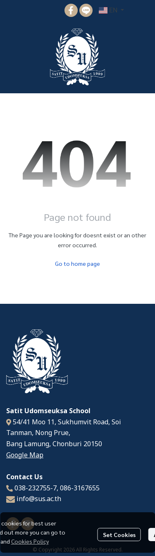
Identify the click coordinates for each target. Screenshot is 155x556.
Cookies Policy (30, 541)
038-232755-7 (35, 488)
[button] (111, 10)
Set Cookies (119, 534)
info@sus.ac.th (39, 499)
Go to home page (77, 263)
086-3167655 (80, 488)
